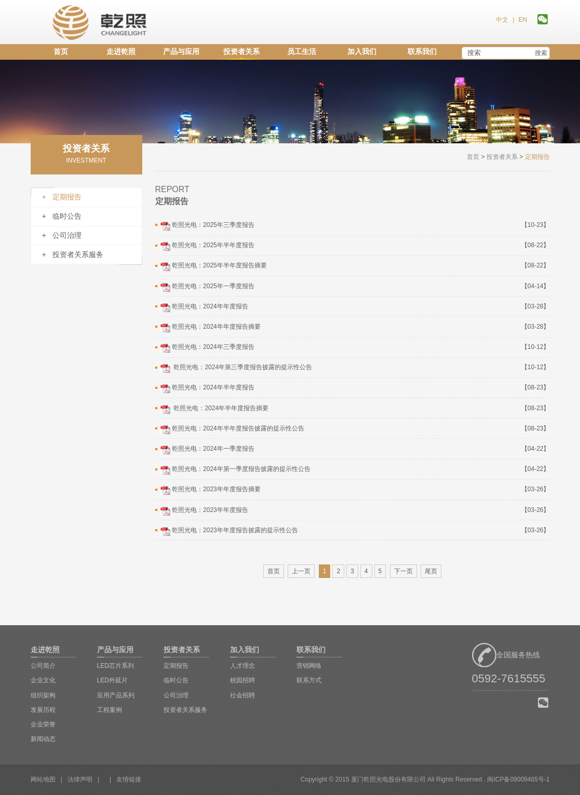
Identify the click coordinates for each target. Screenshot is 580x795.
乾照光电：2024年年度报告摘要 (210, 327)
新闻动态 (43, 739)
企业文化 (43, 680)
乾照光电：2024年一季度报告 (206, 449)
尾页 (431, 571)
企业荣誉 (43, 724)
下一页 (403, 571)
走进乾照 (121, 51)
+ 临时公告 (62, 216)
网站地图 (43, 779)
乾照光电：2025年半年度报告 (206, 246)
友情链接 (128, 779)
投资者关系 (241, 51)
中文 (502, 19)
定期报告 (176, 665)
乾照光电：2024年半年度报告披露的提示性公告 (231, 429)
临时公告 (176, 680)
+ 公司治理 (62, 235)
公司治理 (176, 695)
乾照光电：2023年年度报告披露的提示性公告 (228, 531)
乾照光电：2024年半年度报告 (206, 388)
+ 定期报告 (62, 197)
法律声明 (80, 779)
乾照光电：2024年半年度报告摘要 (213, 409)
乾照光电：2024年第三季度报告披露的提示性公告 (235, 368)
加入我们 (361, 51)
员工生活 (301, 51)
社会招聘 (242, 695)
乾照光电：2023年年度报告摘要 (210, 490)
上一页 (301, 571)
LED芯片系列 (115, 665)
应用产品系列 (115, 695)
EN (522, 19)
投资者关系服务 (185, 709)
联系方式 (308, 680)
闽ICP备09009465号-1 (518, 779)
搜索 (541, 53)
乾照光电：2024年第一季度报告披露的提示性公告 (235, 470)
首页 (60, 51)
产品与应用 (181, 51)
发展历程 (43, 709)
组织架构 (43, 695)
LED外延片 (112, 680)
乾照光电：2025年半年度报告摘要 (213, 266)
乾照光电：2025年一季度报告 (206, 287)
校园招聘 (242, 680)
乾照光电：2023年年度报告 (203, 511)
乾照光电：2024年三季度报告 (206, 348)
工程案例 (109, 709)
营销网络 (308, 665)
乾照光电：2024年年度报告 (203, 307)
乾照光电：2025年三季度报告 (206, 226)
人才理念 (242, 665)
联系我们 (422, 51)
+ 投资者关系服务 (72, 254)
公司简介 (43, 665)
